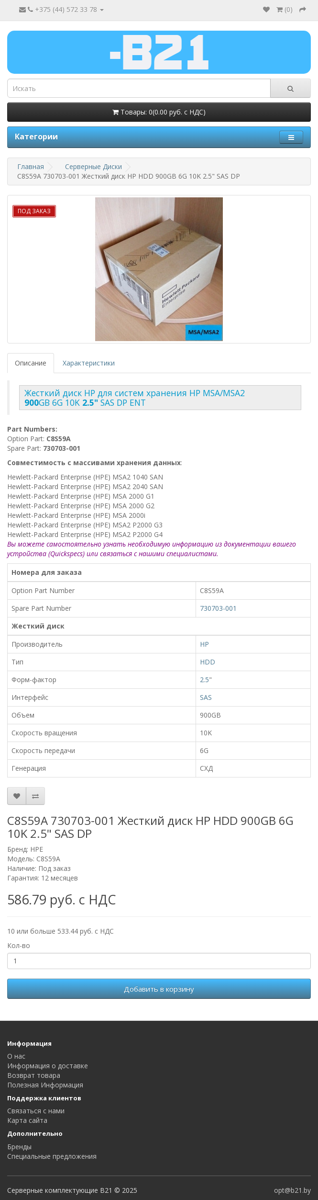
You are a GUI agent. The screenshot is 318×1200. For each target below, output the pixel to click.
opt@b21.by (292, 1190)
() (284, 9)
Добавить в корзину (159, 989)
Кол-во (18, 945)
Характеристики (89, 362)
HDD (207, 661)
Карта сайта (27, 1120)
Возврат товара (33, 1075)
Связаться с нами (36, 1110)
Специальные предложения (52, 1156)
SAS (206, 697)
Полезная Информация (45, 1084)
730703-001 (218, 608)
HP (204, 644)
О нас (16, 1056)
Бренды (19, 1146)
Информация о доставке (47, 1065)
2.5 (204, 679)
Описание (30, 362)
